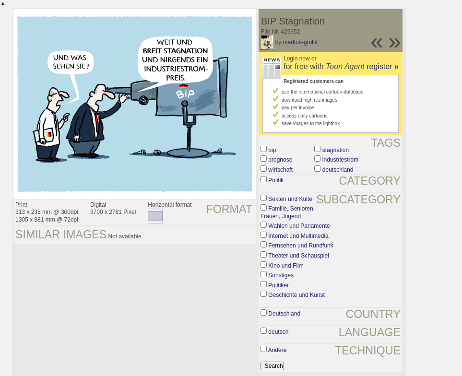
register (383, 66)
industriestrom (340, 159)
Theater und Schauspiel (298, 255)
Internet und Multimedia (298, 236)
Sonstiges (281, 275)
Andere (277, 350)
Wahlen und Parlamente (299, 226)
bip (272, 150)
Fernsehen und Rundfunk (300, 245)
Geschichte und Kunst (296, 295)
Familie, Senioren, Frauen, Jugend (288, 212)
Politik (276, 180)
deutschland (338, 169)
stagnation (335, 150)
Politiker (278, 285)
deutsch (278, 332)
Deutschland (284, 313)
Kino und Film (285, 265)
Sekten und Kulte (290, 199)
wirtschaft (280, 169)
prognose (280, 159)
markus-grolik (300, 42)
